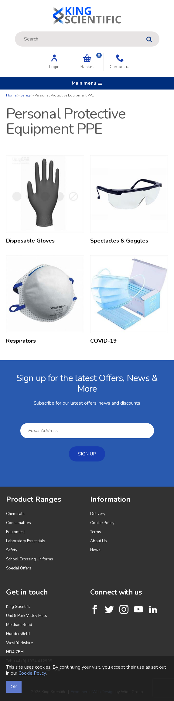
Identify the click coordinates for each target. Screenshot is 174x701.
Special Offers (18, 568)
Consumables (18, 523)
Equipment (15, 532)
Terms (95, 532)
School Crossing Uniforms (29, 559)
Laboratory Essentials (25, 541)
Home (11, 95)
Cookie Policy (102, 523)
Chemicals (15, 514)
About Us (98, 541)
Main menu (87, 83)
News (95, 550)
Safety (25, 95)
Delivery (97, 514)
